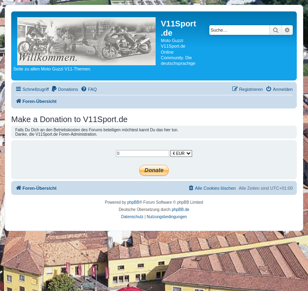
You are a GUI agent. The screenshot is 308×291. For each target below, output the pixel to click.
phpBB (133, 202)
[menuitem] (64, 89)
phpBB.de (180, 209)
